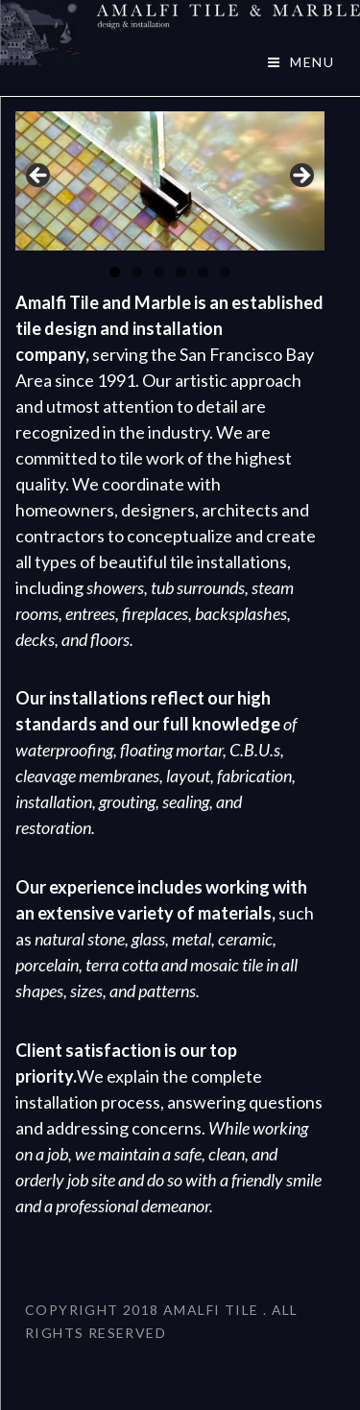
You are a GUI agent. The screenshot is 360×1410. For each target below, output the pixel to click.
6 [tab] (225, 272)
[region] (169, 181)
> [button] (300, 176)
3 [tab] (159, 272)
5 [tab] (203, 272)
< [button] (39, 176)
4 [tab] (181, 272)
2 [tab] (137, 272)
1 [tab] (114, 272)
